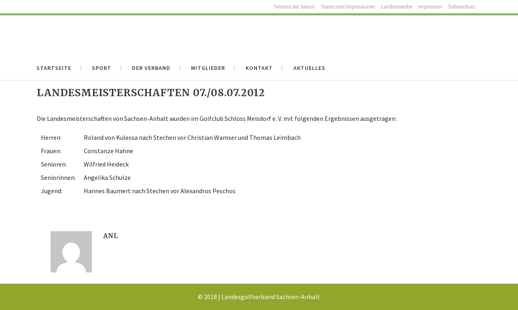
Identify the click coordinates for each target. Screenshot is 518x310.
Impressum (430, 6)
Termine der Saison (294, 6)
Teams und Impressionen (348, 6)
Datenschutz (462, 6)
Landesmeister (396, 6)
